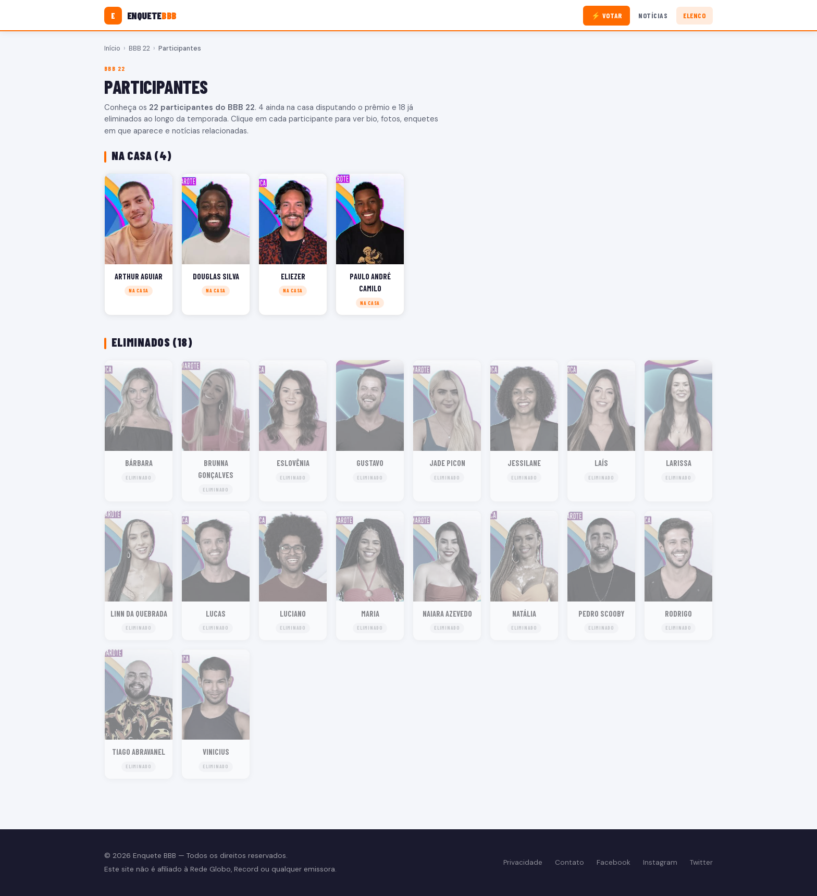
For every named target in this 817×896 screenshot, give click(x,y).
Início (112, 48)
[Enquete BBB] (140, 15)
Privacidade (522, 862)
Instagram (660, 862)
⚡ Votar (606, 15)
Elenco (694, 15)
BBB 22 (139, 48)
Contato (569, 862)
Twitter (701, 862)
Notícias (652, 15)
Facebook (613, 862)
